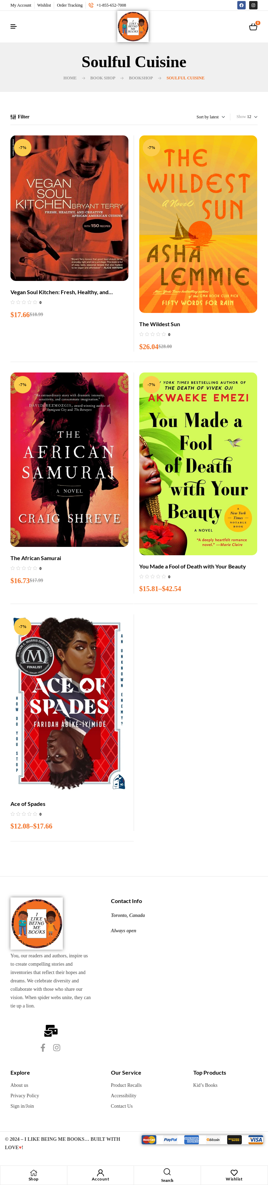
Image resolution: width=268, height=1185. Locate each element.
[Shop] (33, 1172)
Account (101, 1179)
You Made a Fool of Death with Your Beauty (192, 566)
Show (241, 116)
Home (70, 78)
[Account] (100, 1172)
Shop (34, 1179)
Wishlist (234, 1179)
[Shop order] (200, 117)
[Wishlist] (234, 1172)
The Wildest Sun (159, 324)
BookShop (141, 78)
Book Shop (103, 78)
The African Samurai (35, 558)
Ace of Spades (27, 803)
